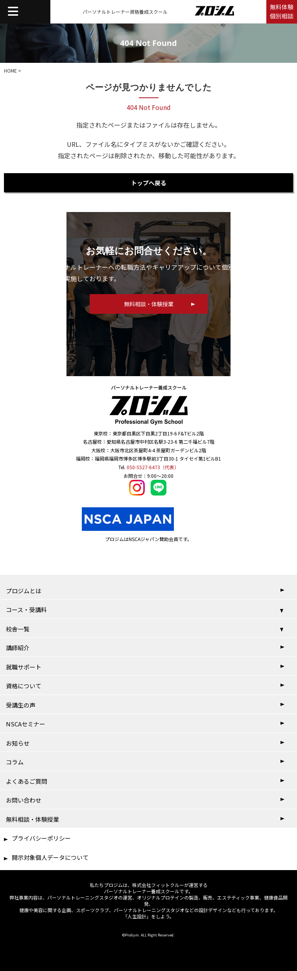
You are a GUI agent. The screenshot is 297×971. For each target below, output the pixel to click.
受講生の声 (20, 705)
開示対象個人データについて (50, 857)
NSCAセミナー (25, 724)
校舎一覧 (18, 629)
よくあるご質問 (26, 781)
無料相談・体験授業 (32, 819)
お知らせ (18, 743)
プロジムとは (23, 591)
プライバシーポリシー (41, 838)
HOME (10, 70)
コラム (15, 762)
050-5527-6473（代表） (153, 467)
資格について (23, 686)
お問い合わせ (23, 800)
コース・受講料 (26, 609)
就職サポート (23, 667)
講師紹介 (18, 648)
